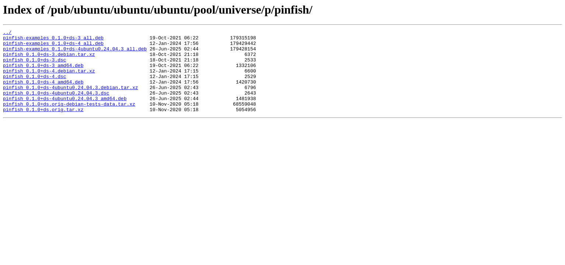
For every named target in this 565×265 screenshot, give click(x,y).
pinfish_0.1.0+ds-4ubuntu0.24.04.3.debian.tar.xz (70, 99)
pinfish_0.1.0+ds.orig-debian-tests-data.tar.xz (69, 119)
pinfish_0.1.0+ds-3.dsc (34, 66)
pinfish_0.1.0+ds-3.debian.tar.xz (49, 59)
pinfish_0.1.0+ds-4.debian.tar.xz (49, 79)
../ (7, 33)
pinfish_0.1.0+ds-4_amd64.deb (43, 92)
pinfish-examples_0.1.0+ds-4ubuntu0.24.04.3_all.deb (75, 53)
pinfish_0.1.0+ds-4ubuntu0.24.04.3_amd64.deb (64, 112)
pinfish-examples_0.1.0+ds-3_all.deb (53, 39)
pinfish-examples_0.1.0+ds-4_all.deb (53, 46)
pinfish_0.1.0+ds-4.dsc (34, 86)
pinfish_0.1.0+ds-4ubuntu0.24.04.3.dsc (56, 106)
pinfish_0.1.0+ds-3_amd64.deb (43, 73)
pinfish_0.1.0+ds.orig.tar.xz (43, 126)
